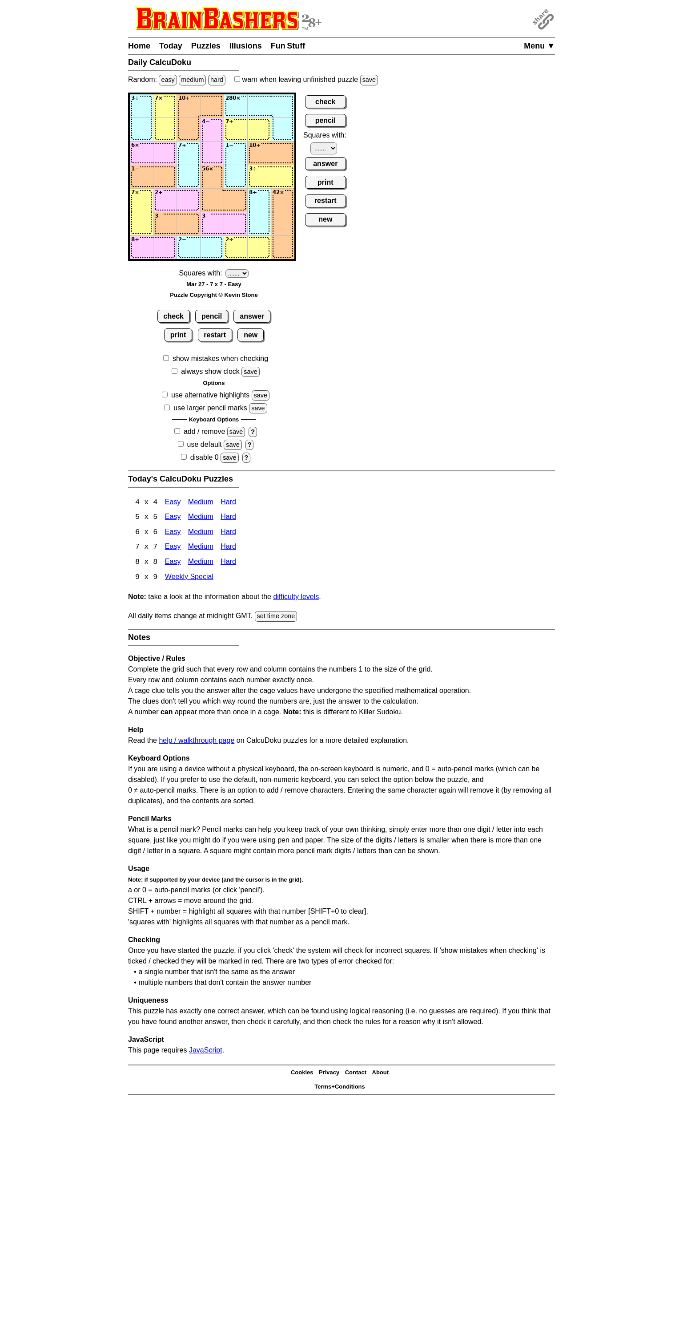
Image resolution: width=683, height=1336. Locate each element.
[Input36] (259, 153)
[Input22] (165, 129)
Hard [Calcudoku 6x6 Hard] (228, 533)
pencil (211, 316)
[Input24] (212, 129)
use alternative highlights (210, 395)
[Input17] (282, 105)
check (174, 316)
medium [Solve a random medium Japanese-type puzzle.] (192, 79)
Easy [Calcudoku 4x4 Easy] (173, 502)
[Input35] (235, 153)
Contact (355, 1073)
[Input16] (259, 105)
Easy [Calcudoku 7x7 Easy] (173, 548)
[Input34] (212, 153)
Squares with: (200, 273)
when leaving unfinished (306, 79)
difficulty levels (296, 598)
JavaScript (205, 1051)
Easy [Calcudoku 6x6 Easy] (173, 533)
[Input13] (188, 105)
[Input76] (259, 247)
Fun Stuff (288, 45)
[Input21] (141, 129)
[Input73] (188, 247)
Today (170, 45)
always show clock (210, 371)
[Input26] (259, 129)
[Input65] (235, 223)
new (250, 335)
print (178, 335)
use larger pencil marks (210, 408)
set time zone (276, 617)
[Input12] (165, 105)
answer (252, 316)
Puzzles (206, 45)
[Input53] (188, 200)
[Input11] (141, 105)
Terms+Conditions (339, 1088)
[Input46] (259, 176)
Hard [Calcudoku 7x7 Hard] (228, 548)
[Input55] (235, 200)
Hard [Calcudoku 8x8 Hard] (228, 563)
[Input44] (212, 176)
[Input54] (212, 200)
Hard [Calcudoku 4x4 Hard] (228, 502)
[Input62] (165, 223)
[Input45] (235, 176)
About (380, 1073)
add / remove (204, 431)
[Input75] (235, 247)
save (369, 79)
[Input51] (141, 200)
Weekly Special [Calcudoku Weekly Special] (189, 578)
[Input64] (212, 223)
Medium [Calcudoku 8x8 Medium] (200, 563)
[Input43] (188, 176)
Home (139, 45)
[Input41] (141, 176)
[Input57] (282, 200)
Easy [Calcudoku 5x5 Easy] (173, 518)
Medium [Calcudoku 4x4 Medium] (200, 502)
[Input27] (282, 129)
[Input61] (141, 223)
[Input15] (235, 105)
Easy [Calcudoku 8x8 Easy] (173, 563)
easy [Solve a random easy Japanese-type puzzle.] (167, 79)
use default (204, 444)
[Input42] (165, 176)
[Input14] (212, 105)
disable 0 (204, 457)
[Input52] (165, 200)
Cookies (302, 1073)
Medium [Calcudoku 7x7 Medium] (200, 548)
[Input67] (282, 223)
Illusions (245, 45)
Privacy (329, 1073)
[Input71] (141, 247)
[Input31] (141, 153)
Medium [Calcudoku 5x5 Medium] (200, 518)
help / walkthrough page (196, 741)
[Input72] (165, 247)
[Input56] (259, 200)
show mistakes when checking (220, 358)
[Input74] (212, 247)
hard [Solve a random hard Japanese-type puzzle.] (216, 79)
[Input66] (259, 223)
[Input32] (165, 153)
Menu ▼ (539, 45)
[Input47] (282, 176)
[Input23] (188, 129)
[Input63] (188, 223)
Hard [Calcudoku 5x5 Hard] (228, 518)
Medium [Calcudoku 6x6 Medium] (200, 533)
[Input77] (282, 247)
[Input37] (282, 153)
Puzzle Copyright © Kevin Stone (213, 294)
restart (215, 335)
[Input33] (188, 153)
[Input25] (235, 129)
